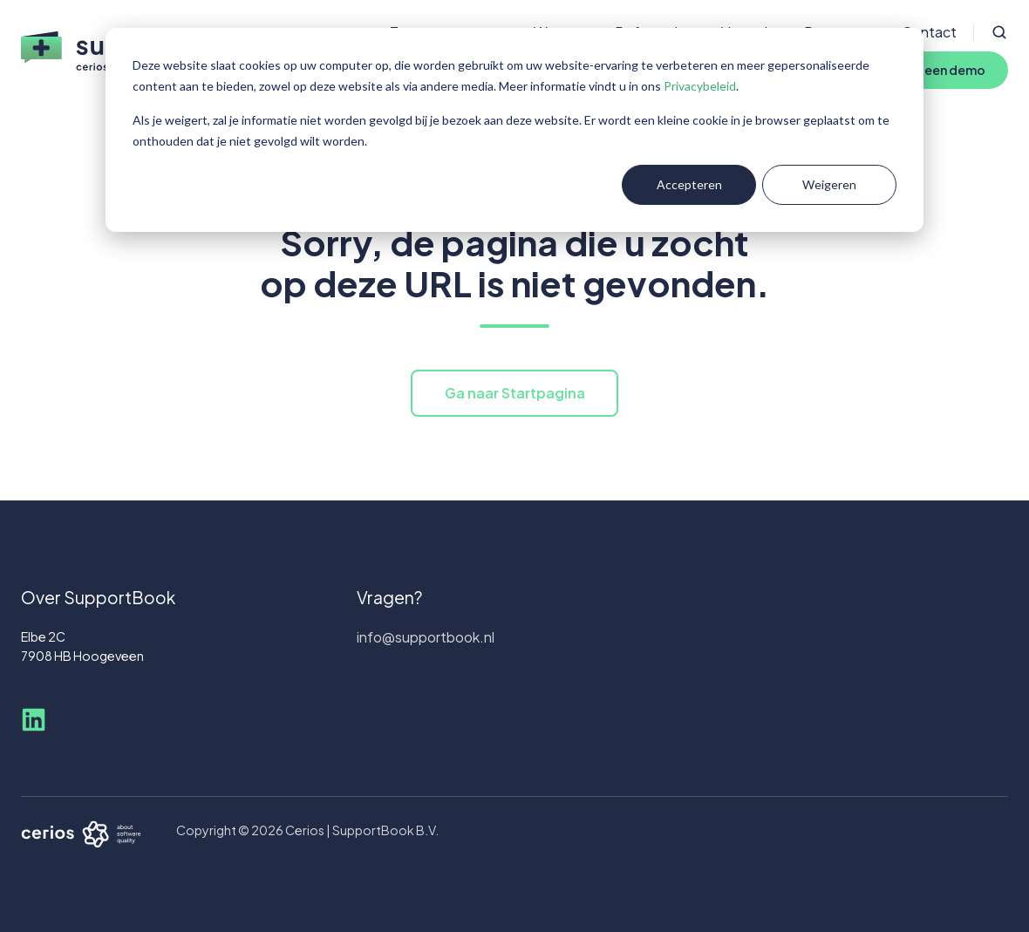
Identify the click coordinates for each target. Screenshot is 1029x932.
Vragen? (389, 597)
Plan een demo (940, 70)
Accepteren (689, 184)
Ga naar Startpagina (515, 393)
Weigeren (829, 184)
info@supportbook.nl (425, 637)
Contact (929, 32)
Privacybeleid (700, 85)
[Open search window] (999, 32)
